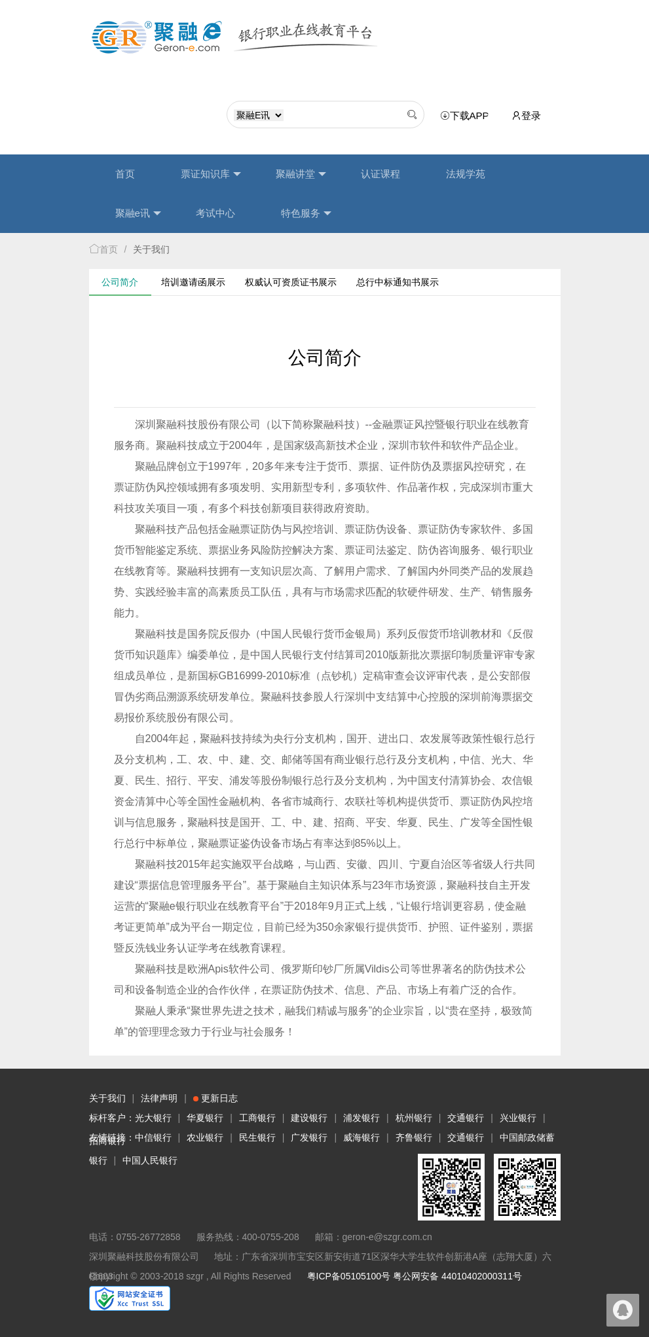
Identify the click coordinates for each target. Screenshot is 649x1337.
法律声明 (159, 1098)
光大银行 (153, 1118)
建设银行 (309, 1118)
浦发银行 (361, 1118)
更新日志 (215, 1098)
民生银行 (257, 1137)
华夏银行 (205, 1118)
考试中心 (215, 213)
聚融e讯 (138, 213)
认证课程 (380, 173)
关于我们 (107, 1098)
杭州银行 (414, 1118)
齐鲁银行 (414, 1137)
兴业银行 (518, 1118)
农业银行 (205, 1137)
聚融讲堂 (301, 174)
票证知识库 (211, 174)
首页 (125, 173)
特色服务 (306, 213)
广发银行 (309, 1137)
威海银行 (361, 1137)
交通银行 (465, 1118)
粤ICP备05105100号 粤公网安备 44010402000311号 (414, 1276)
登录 (526, 115)
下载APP (467, 116)
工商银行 (257, 1118)
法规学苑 (465, 173)
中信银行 (153, 1137)
